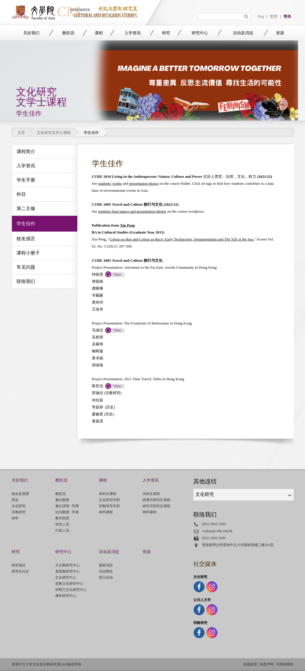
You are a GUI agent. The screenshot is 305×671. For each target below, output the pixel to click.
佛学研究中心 (65, 596)
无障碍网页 (285, 664)
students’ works (110, 183)
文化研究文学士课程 (54, 132)
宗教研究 (19, 512)
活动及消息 (243, 33)
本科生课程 (107, 494)
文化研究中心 (65, 577)
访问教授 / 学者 (67, 512)
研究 (166, 33)
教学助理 (62, 518)
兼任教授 (62, 500)
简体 (287, 16)
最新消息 (106, 565)
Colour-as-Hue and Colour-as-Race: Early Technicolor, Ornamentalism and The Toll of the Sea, (181, 239)
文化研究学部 (109, 500)
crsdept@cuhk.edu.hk (217, 531)
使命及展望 (20, 494)
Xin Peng (127, 225)
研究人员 (62, 524)
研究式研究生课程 (156, 506)
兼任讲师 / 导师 (67, 506)
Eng (261, 16)
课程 (99, 33)
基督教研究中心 (67, 571)
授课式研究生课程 (156, 500)
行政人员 (62, 530)
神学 (15, 518)
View (117, 274)
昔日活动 (106, 577)
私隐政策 (250, 664)
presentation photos (144, 183)
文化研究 (19, 506)
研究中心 (200, 33)
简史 (15, 500)
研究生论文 (20, 571)
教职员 (68, 33)
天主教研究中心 (67, 565)
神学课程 (106, 512)
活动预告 (106, 571)
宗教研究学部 (109, 506)
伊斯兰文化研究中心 (71, 590)
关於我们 (31, 33)
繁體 (273, 16)
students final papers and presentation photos (132, 211)
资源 (280, 33)
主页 (21, 132)
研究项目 (19, 565)
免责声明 (267, 664)
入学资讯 (132, 33)
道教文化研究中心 (69, 584)
